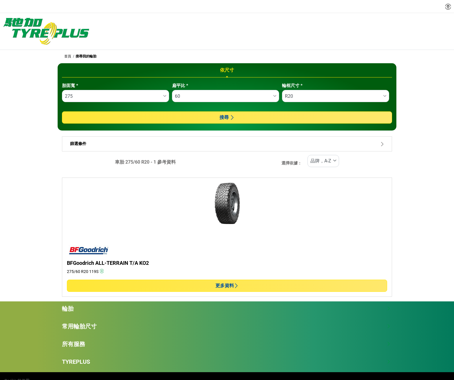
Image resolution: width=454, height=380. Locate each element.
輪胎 (226, 309)
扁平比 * (180, 85)
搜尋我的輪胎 (86, 56)
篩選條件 (227, 143)
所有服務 (226, 344)
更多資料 (227, 285)
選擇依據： (291, 163)
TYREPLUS (226, 362)
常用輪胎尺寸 (226, 326)
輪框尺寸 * (292, 85)
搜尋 (227, 117)
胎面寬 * (70, 85)
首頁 (67, 56)
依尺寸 (227, 70)
